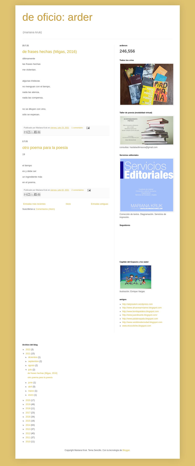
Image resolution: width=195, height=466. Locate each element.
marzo (31, 391)
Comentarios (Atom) (45, 209)
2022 (28, 349)
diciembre (33, 357)
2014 (28, 425)
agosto (31, 365)
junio (30, 382)
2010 (28, 441)
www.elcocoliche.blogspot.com (136, 326)
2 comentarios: (78, 190)
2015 (28, 421)
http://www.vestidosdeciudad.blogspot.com (142, 322)
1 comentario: (78, 128)
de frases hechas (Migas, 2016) (49, 51)
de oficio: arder (57, 17)
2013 (28, 429)
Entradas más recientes (34, 204)
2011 (28, 437)
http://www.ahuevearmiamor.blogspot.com (142, 307)
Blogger (126, 450)
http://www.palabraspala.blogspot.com (140, 318)
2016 (28, 417)
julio (30, 369)
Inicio (68, 204)
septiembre (33, 361)
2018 (28, 408)
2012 (28, 433)
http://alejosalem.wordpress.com (137, 304)
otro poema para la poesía (45, 147)
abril (30, 386)
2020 (28, 400)
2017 (28, 412)
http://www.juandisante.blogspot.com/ (139, 315)
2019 (28, 404)
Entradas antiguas (99, 204)
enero (31, 395)
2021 (28, 353)
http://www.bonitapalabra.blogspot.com (140, 311)
